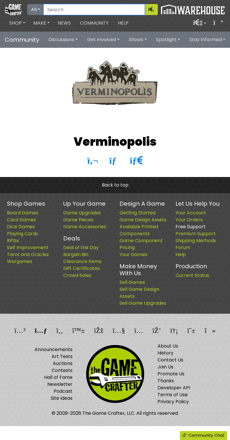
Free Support (190, 226)
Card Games (21, 219)
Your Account (190, 212)
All (34, 9)
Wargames (19, 261)
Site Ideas (62, 398)
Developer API (173, 387)
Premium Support (195, 233)
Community (94, 23)
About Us (167, 346)
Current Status (192, 275)
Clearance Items (82, 261)
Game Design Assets (142, 219)
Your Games (133, 254)
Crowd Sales (77, 275)
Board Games (22, 212)
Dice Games (21, 226)
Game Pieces (78, 219)
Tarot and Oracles (28, 254)
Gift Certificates (81, 268)
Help (123, 23)
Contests (62, 370)
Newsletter (60, 384)
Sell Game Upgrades (142, 303)
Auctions (63, 363)
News (64, 23)
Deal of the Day (81, 247)
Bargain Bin (75, 254)
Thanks (165, 380)
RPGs (13, 240)
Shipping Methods (195, 240)
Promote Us (170, 373)
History (165, 353)
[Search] (94, 9)
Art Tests (62, 356)
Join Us (165, 367)
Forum (182, 247)
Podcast (63, 391)
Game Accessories (84, 226)
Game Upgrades (82, 212)
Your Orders (189, 219)
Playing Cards (22, 233)
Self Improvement (27, 247)
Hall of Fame (58, 377)
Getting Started (137, 212)
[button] (17, 23)
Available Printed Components (138, 230)
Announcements (54, 349)
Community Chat (203, 435)
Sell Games (132, 282)
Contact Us (170, 360)
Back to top (115, 185)
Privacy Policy (173, 401)
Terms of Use (172, 394)
